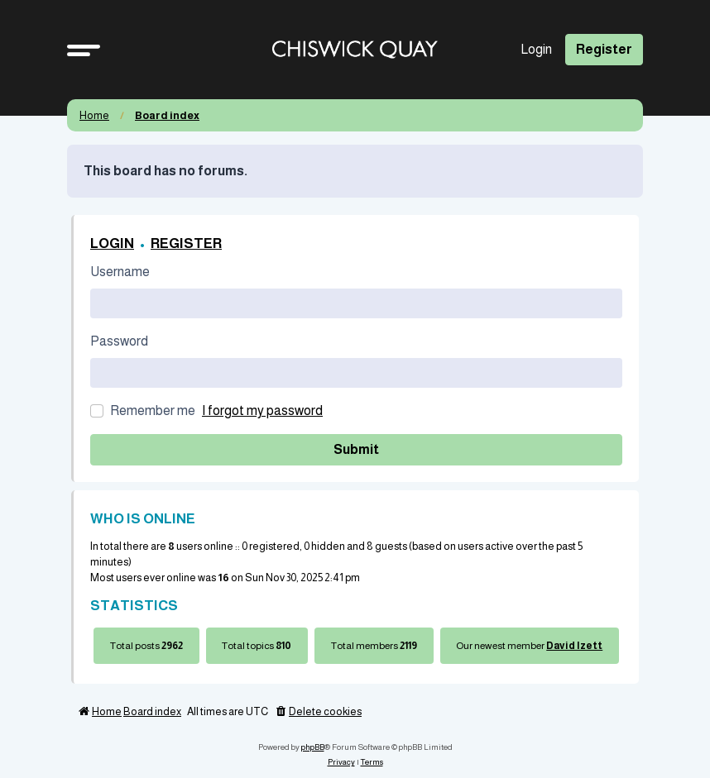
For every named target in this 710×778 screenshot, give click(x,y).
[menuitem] (318, 711)
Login (112, 243)
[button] (83, 49)
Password (119, 341)
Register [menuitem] (604, 49)
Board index (167, 115)
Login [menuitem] (536, 49)
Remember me (152, 410)
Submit (356, 449)
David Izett (574, 646)
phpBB (312, 747)
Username (120, 272)
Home (94, 115)
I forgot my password (262, 410)
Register (186, 243)
